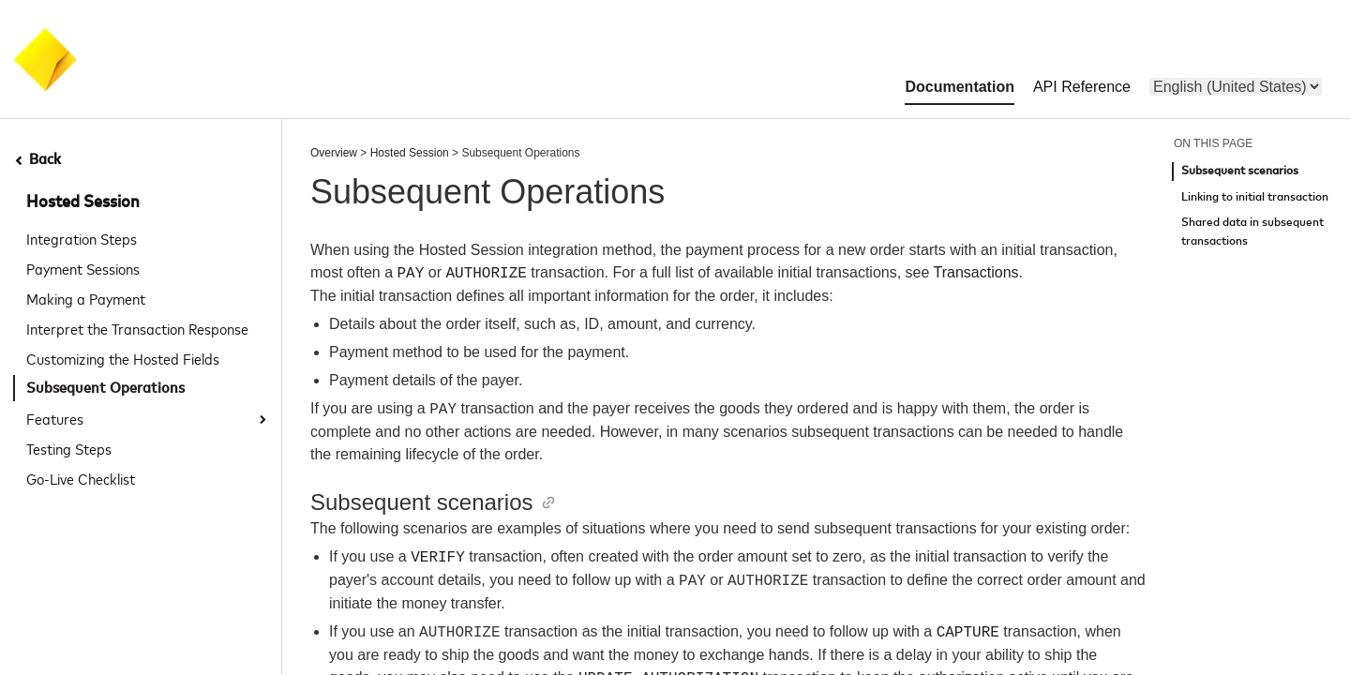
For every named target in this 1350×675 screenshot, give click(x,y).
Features (54, 418)
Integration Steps (81, 238)
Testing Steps (69, 448)
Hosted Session (83, 202)
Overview (333, 152)
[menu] (1235, 87)
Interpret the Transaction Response (137, 328)
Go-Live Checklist (80, 478)
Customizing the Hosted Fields (122, 358)
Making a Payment (85, 298)
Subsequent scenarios (1239, 171)
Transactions (976, 273)
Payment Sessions (83, 268)
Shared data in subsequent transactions (1252, 232)
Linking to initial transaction (1254, 197)
